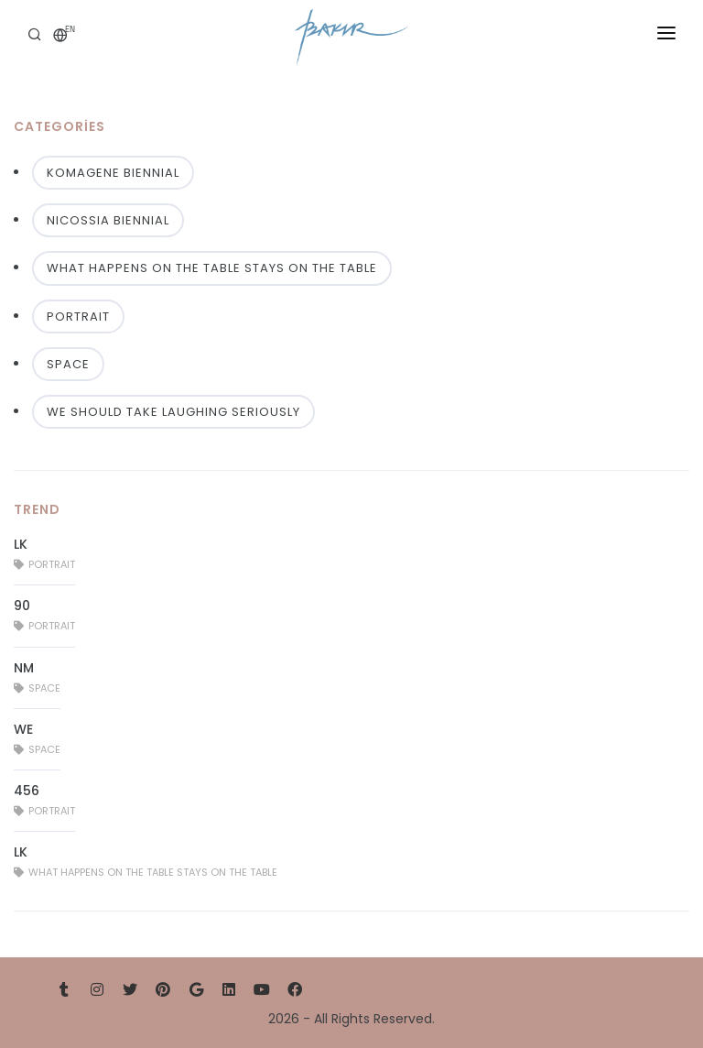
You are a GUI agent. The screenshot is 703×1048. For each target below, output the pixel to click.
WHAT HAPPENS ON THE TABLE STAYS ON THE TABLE (212, 268)
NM (24, 668)
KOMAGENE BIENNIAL (113, 172)
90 (22, 605)
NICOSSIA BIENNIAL (108, 220)
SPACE (68, 364)
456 (26, 790)
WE (23, 729)
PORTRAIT (78, 316)
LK (20, 544)
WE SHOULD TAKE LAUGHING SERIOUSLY (173, 411)
